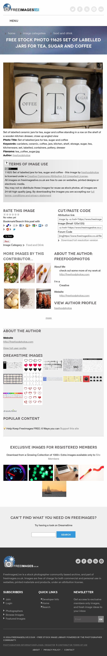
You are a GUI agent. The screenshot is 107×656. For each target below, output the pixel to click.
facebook (80, 9)
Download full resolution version (79, 240)
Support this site (69, 428)
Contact (69, 649)
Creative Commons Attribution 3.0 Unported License (57, 176)
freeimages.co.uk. (13, 578)
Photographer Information (19, 645)
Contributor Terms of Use (72, 645)
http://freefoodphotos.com (74, 274)
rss (87, 9)
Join (8, 599)
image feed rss (95, 561)
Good (12, 214)
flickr (101, 9)
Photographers (14, 610)
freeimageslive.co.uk (21, 7)
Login (9, 603)
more (49, 317)
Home (11, 33)
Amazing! (18, 214)
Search (46, 607)
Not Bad (10, 214)
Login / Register (46, 645)
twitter (72, 9)
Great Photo (15, 214)
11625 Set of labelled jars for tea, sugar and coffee (34, 172)
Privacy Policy (52, 649)
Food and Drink (62, 33)
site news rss (89, 561)
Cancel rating (4, 214)
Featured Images (15, 618)
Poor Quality (7, 214)
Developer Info (50, 599)
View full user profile (14, 348)
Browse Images (15, 614)
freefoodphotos (21, 155)
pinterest (94, 9)
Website (20, 562)
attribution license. (73, 582)
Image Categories (34, 33)
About (36, 649)
